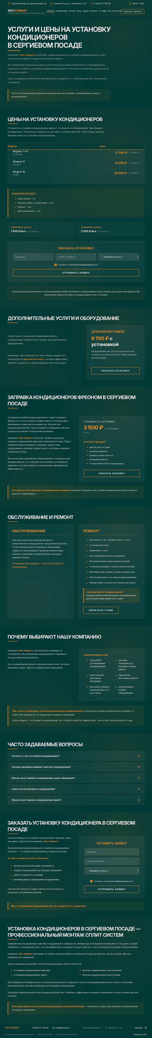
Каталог (94, 11)
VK (145, 1028)
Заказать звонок (132, 11)
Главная (50, 11)
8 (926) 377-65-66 (102, 3)
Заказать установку (115, 370)
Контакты (117, 11)
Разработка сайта (140, 1034)
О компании (61, 11)
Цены (79, 11)
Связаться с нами (101, 610)
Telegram (138, 1028)
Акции (86, 11)
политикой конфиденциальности (83, 265)
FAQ (109, 11)
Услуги (72, 11)
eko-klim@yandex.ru (61, 1028)
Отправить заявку (76, 272)
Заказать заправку (112, 473)
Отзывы (103, 11)
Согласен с (78, 265)
